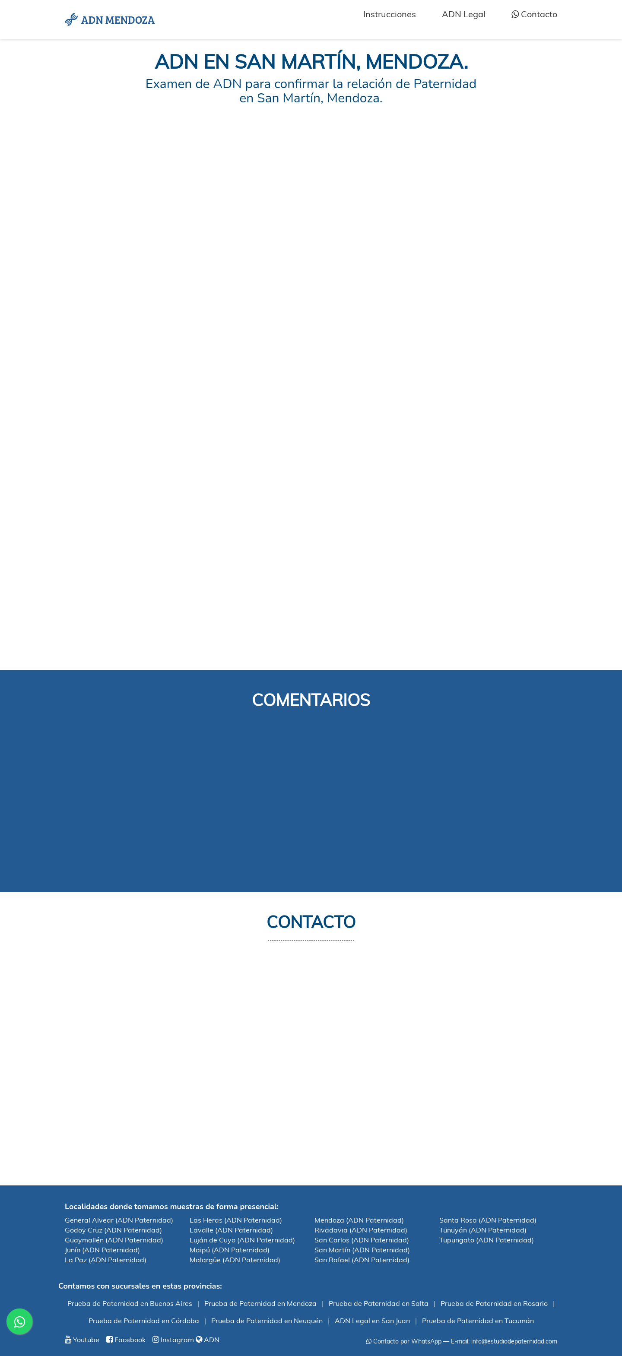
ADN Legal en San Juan (372, 1320)
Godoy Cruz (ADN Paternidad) (113, 1230)
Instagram (173, 1339)
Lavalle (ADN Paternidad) (231, 1230)
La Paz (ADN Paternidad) (105, 1259)
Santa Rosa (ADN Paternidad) (487, 1220)
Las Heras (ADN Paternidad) (236, 1220)
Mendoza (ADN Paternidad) (359, 1220)
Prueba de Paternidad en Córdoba (144, 1320)
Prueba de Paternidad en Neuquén (267, 1320)
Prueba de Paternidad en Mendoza (260, 1303)
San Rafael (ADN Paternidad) (361, 1259)
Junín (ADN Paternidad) (102, 1249)
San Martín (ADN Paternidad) (362, 1249)
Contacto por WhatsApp (403, 1341)
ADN (207, 1339)
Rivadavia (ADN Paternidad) (360, 1230)
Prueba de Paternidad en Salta (378, 1303)
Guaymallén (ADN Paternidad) (114, 1240)
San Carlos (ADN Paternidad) (361, 1240)
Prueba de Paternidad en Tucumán (478, 1320)
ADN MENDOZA (110, 19)
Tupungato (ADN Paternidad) (486, 1240)
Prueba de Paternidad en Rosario (494, 1303)
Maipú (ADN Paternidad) (230, 1249)
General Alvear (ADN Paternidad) (119, 1220)
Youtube (82, 1339)
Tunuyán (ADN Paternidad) (483, 1230)
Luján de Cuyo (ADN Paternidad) (242, 1240)
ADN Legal (464, 14)
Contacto (534, 14)
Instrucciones (389, 14)
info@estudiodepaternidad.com (514, 1341)
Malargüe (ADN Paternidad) (235, 1259)
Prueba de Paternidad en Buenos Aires (129, 1303)
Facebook (126, 1339)
